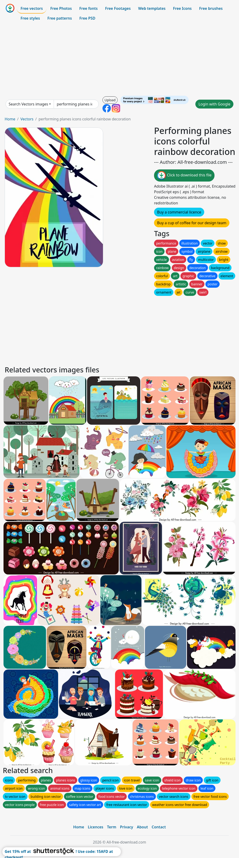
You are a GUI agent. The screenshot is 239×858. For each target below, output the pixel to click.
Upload (110, 100)
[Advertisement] (119, 59)
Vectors (26, 119)
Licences (95, 827)
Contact (159, 827)
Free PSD (87, 18)
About (142, 827)
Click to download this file (184, 175)
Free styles (30, 18)
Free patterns (59, 18)
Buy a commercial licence (179, 212)
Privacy (126, 827)
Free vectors (32, 8)
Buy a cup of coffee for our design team (191, 222)
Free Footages (118, 8)
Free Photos (61, 8)
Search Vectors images (28, 104)
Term (111, 827)
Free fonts (88, 8)
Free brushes (211, 8)
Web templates (151, 8)
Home (10, 119)
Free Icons (182, 8)
